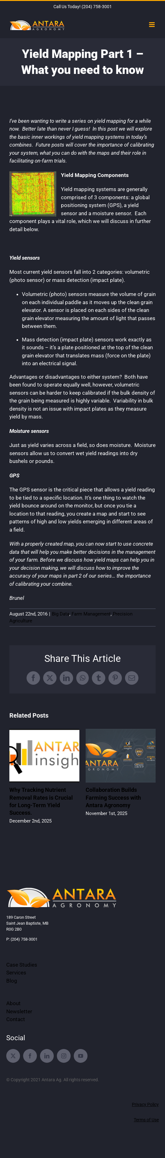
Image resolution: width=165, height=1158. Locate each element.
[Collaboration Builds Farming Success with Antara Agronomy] (121, 732)
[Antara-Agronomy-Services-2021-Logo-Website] (62, 888)
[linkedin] (47, 1056)
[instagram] (64, 1056)
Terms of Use (146, 1119)
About (13, 1003)
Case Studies (21, 965)
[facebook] (30, 1056)
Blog (11, 981)
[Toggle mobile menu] (152, 24)
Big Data (60, 614)
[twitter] (13, 1056)
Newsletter (19, 1011)
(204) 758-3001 (97, 6)
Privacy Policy (145, 1104)
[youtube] (81, 1056)
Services (16, 972)
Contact (15, 1019)
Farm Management (91, 614)
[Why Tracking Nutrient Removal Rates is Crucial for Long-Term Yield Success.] (44, 732)
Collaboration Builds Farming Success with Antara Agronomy (113, 797)
